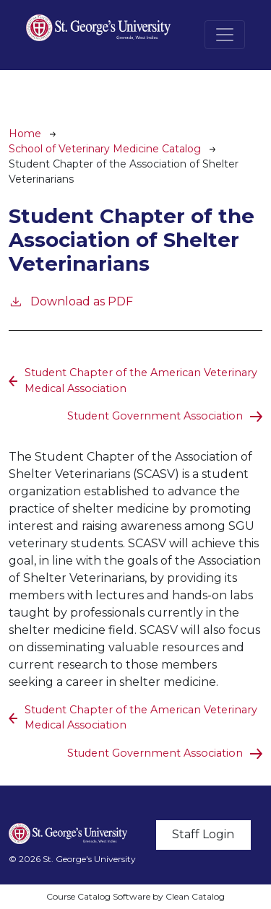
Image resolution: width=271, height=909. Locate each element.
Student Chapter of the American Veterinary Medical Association (141, 380)
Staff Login (203, 834)
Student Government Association (155, 415)
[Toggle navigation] (225, 34)
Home (25, 133)
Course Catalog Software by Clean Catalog (135, 896)
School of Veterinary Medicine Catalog (105, 148)
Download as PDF (71, 300)
